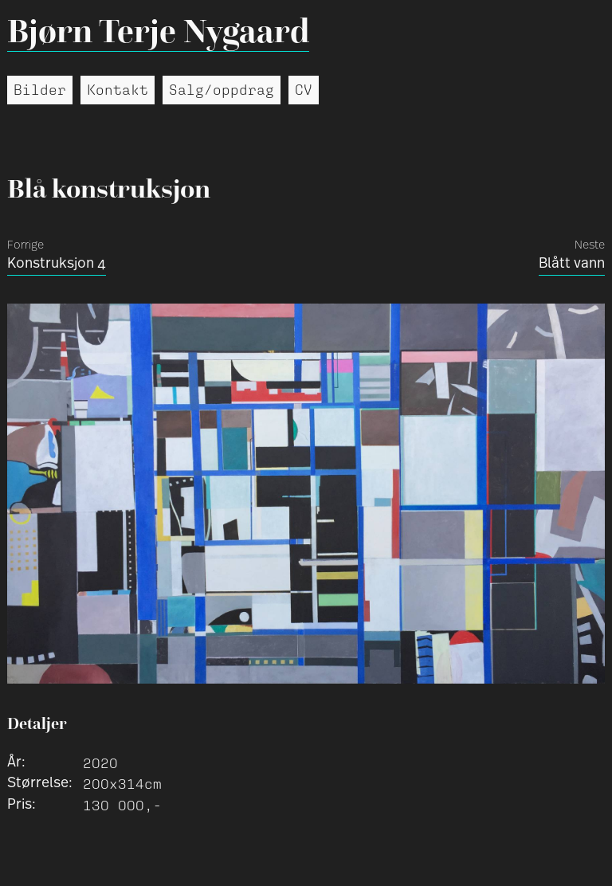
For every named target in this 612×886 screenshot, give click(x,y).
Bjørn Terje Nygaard (158, 30)
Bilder (40, 89)
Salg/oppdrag (221, 89)
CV (303, 89)
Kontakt (117, 89)
